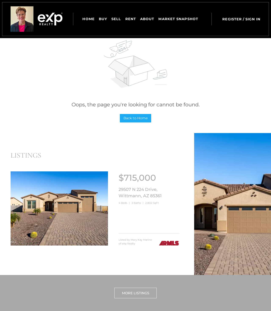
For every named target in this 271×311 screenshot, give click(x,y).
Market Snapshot (178, 19)
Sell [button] (116, 19)
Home (88, 19)
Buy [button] (103, 19)
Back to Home (135, 118)
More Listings (135, 293)
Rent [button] (130, 19)
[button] (22, 19)
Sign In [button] (252, 19)
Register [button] (232, 19)
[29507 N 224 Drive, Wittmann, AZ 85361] (59, 244)
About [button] (147, 19)
